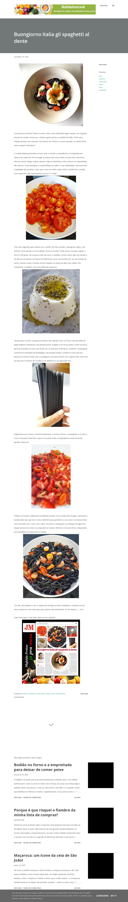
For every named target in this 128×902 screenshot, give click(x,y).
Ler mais (77, 797)
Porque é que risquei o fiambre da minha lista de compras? (45, 812)
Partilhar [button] (102, 65)
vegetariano (102, 90)
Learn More (102, 896)
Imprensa (102, 79)
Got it (113, 896)
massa (101, 84)
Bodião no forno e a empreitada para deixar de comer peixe (43, 767)
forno (100, 76)
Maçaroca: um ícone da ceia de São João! (45, 858)
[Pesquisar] (104, 5)
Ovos (100, 87)
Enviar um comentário (32, 797)
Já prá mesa (103, 81)
